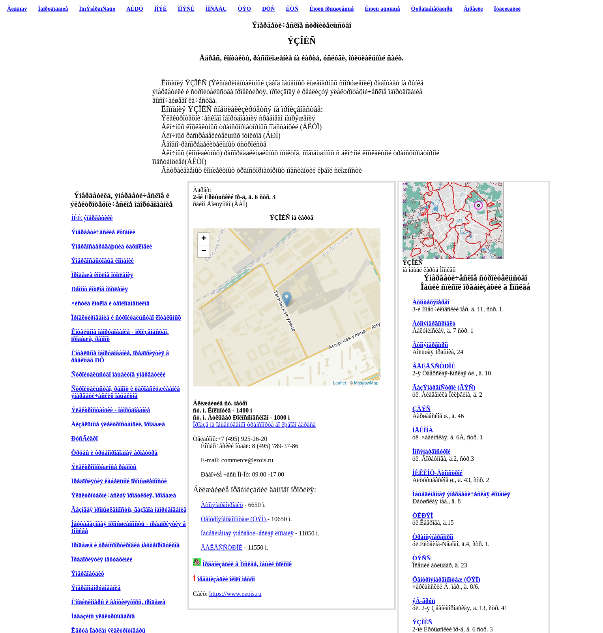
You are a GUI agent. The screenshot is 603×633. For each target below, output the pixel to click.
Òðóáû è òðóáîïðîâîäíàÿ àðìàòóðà (114, 452)
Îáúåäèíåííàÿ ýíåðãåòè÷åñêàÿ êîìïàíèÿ (247, 533)
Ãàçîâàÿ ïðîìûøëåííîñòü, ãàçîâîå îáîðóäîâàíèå (128, 509)
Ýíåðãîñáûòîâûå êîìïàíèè (102, 260)
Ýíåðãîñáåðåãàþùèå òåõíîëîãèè (111, 246)
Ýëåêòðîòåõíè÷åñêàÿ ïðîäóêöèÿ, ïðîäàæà (123, 495)
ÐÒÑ (268, 9)
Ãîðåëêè (473, 9)
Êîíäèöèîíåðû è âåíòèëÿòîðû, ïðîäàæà (118, 602)
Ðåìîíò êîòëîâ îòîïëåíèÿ (99, 289)
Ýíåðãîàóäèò (87, 573)
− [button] (203, 251)
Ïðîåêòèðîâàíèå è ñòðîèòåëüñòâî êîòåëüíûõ (126, 317)
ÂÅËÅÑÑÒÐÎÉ (222, 547)
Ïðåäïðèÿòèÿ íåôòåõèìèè (101, 559)
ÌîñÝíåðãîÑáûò (97, 9)
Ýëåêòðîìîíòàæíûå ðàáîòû (104, 466)
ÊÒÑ (292, 9)
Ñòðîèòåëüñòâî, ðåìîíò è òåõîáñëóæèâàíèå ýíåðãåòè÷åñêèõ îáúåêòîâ (125, 392)
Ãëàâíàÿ (17, 9)
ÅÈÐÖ (134, 9)
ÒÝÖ (244, 9)
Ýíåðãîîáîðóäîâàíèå (95, 587)
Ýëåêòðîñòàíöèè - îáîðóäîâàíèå (110, 410)
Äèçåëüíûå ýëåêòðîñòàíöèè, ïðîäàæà (118, 424)
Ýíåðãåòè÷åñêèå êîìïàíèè (103, 232)
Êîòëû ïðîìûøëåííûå (331, 9)
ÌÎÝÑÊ (186, 9)
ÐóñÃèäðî (84, 438)
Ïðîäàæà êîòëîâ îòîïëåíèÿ (102, 274)
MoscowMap (366, 383)
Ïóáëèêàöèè (507, 9)
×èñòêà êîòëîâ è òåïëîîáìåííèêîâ (110, 303)
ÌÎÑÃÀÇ (216, 9)
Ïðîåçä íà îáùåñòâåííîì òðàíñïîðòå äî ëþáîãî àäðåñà (254, 424)
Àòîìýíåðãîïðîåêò (222, 504)
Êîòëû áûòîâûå (382, 9)
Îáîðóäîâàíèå (53, 9)
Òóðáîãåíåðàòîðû (432, 9)
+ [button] (203, 239)
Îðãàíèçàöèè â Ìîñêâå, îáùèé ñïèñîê (247, 564)
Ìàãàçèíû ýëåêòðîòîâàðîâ (103, 616)
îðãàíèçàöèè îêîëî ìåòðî (226, 579)
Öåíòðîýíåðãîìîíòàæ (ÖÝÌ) (234, 519)
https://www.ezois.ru (235, 593)
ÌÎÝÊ (160, 9)
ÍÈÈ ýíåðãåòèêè (91, 218)
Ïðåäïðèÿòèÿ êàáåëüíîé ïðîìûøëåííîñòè (119, 481)
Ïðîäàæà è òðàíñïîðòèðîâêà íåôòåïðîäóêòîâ (125, 545)
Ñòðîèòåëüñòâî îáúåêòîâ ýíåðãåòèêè (118, 374)
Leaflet (339, 383)
